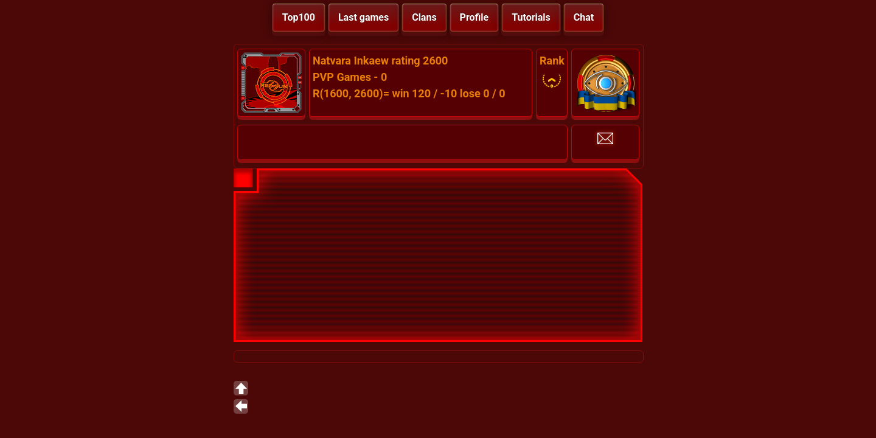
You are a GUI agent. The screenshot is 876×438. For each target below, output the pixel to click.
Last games (363, 17)
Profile (474, 17)
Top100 (298, 17)
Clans (424, 17)
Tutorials (531, 17)
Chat (584, 17)
